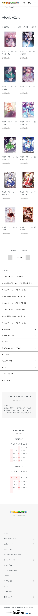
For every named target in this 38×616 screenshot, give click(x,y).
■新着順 (33, 27)
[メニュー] (35, 3)
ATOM (10, 575)
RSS (5, 575)
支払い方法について (10, 549)
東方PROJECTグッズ (9, 335)
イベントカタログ (7, 374)
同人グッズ (5, 354)
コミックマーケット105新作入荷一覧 (14, 303)
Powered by (19, 612)
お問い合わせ (8, 597)
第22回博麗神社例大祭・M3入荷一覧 (13, 296)
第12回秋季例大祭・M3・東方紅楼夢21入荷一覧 (17, 283)
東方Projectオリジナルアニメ (11, 348)
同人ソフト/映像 (7, 361)
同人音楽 (5, 342)
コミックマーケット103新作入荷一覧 (14, 323)
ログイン (7, 586)
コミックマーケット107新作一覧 (12, 276)
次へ (28, 257)
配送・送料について (10, 538)
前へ (10, 257)
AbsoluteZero (11, 11)
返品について (8, 544)
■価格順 (25, 27)
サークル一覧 (6, 380)
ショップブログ (9, 565)
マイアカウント (9, 581)
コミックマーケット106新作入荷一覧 (14, 290)
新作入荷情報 (6, 329)
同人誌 (4, 367)
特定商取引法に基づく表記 (12, 554)
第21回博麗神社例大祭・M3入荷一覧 (13, 316)
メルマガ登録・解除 (10, 570)
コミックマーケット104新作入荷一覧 (14, 309)
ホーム (3, 11)
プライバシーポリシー (11, 560)
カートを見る (8, 591)
